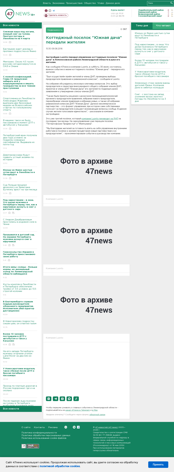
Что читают (163, 26)
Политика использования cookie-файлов (43, 438)
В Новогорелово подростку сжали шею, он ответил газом (20, 324)
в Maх (95, 410)
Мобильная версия (46, 10)
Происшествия (74, 3)
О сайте (25, 427)
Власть (47, 3)
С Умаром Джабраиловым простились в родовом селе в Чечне (20, 224)
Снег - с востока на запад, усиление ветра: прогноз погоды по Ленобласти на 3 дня (150, 97)
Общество (90, 3)
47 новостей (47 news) (106, 427)
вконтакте (50, 10)
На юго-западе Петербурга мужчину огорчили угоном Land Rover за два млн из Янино (20, 356)
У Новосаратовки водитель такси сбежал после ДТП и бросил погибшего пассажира (152, 74)
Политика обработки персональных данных (45, 435)
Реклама (53, 427)
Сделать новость (58, 15)
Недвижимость (54, 30)
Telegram (78, 427)
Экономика (58, 3)
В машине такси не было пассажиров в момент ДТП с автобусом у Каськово (20, 124)
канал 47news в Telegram (77, 410)
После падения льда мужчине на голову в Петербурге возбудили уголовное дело (20, 405)
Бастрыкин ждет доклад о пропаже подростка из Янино (20, 52)
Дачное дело (113, 3)
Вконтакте (65, 427)
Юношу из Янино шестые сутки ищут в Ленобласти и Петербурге (152, 35)
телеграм (53, 10)
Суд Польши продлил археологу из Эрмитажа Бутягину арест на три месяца (20, 189)
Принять (158, 464)
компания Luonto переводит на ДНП (100, 119)
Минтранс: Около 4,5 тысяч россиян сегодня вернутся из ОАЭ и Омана (20, 66)
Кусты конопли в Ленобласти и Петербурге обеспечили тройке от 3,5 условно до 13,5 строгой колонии (20, 289)
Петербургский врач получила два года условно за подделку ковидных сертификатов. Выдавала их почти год (20, 142)
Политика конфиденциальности (39, 433)
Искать (171, 3)
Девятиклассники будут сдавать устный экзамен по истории (20, 159)
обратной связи (97, 414)
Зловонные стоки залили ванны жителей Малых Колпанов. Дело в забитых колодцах (152, 85)
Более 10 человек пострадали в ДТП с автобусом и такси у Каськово (151, 63)
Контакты (39, 427)
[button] (48, 398)
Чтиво (100, 3)
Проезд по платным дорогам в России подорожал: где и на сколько (20, 390)
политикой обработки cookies (60, 466)
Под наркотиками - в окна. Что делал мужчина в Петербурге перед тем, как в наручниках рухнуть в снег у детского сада (152, 49)
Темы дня (142, 26)
